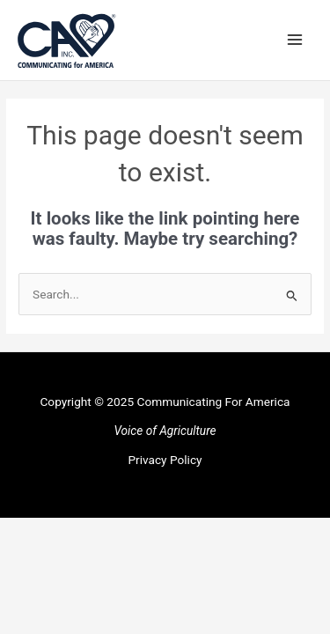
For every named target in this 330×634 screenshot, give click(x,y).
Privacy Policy (165, 460)
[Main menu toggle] (295, 40)
